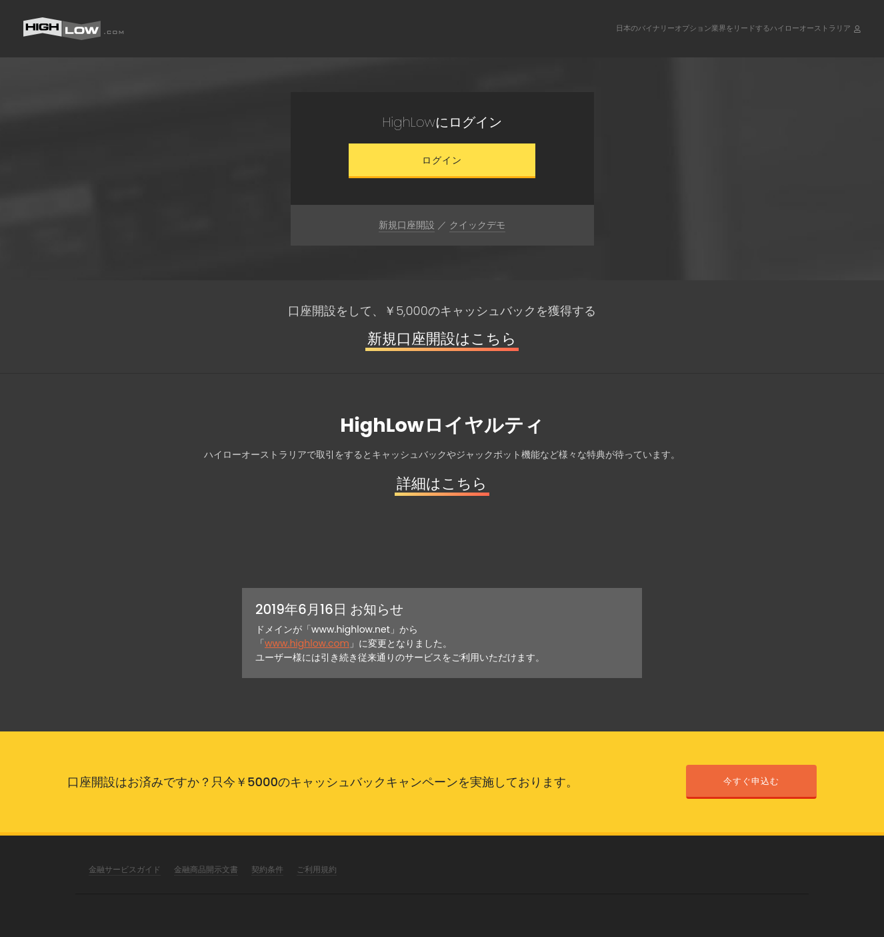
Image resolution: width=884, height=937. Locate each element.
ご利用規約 (317, 869)
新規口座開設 (407, 225)
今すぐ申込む (751, 781)
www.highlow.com (307, 643)
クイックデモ (477, 225)
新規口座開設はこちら (442, 338)
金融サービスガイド (125, 869)
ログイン (441, 160)
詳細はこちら (442, 483)
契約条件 (267, 869)
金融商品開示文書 (206, 869)
